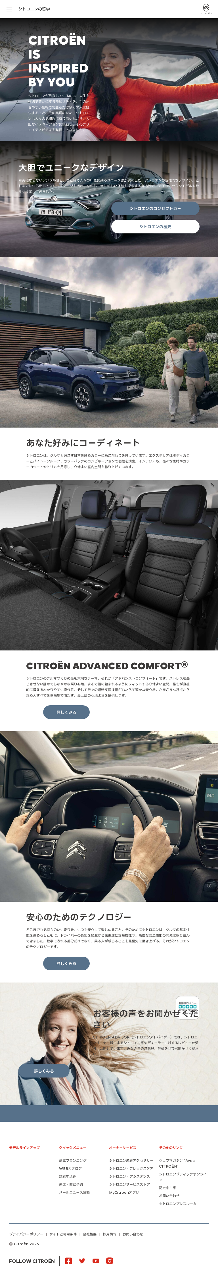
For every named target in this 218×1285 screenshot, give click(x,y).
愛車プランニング (72, 1160)
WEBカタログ (70, 1168)
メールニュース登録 (74, 1192)
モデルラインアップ (24, 1147)
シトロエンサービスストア (129, 1184)
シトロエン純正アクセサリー (131, 1160)
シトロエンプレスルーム (177, 1203)
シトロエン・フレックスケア (131, 1168)
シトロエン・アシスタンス (129, 1176)
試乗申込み (67, 1176)
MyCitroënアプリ (124, 1192)
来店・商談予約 (71, 1184)
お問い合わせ (169, 1195)
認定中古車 (167, 1187)
